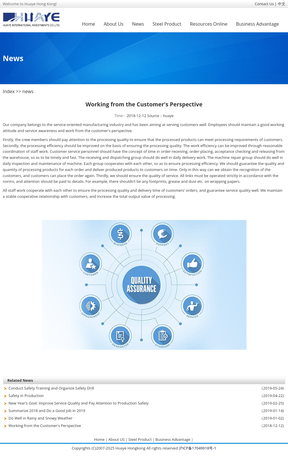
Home (88, 24)
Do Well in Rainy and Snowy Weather (41, 418)
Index (9, 91)
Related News (20, 380)
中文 (281, 3)
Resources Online (208, 24)
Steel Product (167, 24)
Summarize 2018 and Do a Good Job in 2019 (47, 410)
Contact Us (264, 3)
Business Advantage (257, 24)
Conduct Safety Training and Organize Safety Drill (51, 388)
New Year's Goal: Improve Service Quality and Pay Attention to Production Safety (79, 403)
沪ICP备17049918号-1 (197, 448)
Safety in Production (26, 395)
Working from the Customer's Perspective (45, 425)
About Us (114, 24)
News (138, 24)
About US (116, 439)
